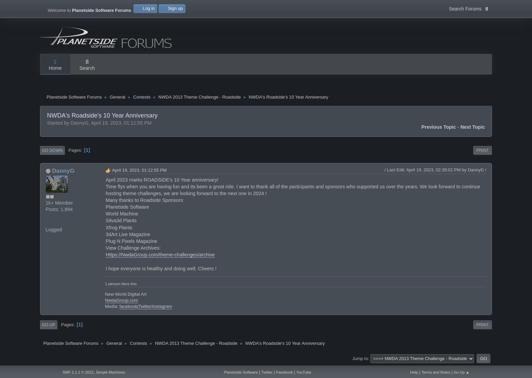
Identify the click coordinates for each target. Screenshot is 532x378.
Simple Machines (110, 372)
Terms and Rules (435, 372)
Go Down (52, 150)
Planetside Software (241, 372)
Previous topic (438, 127)
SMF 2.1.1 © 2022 (78, 372)
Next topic (472, 127)
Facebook (284, 372)
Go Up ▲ (462, 372)
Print (482, 150)
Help (414, 372)
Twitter (144, 306)
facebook (128, 306)
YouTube (303, 372)
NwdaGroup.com (121, 300)
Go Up (48, 324)
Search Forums (468, 8)
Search (87, 65)
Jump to (360, 358)
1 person (112, 283)
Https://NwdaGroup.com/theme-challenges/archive (160, 254)
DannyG (63, 170)
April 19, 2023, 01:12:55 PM (139, 170)
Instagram (162, 306)
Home (55, 65)
